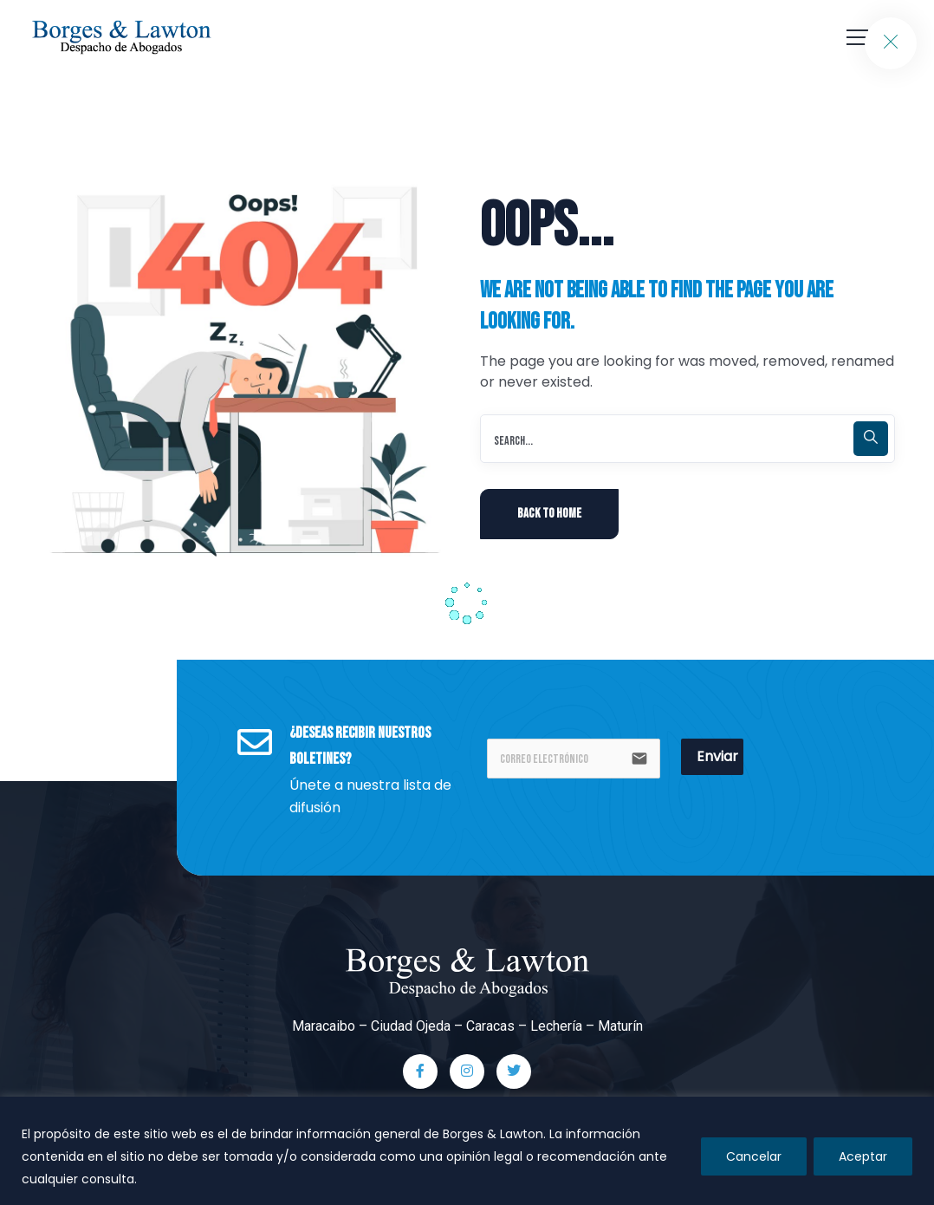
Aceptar (863, 1156)
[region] (467, 1151)
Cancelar (754, 1156)
